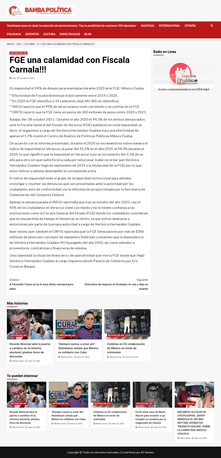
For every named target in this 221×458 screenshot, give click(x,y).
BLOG (87, 34)
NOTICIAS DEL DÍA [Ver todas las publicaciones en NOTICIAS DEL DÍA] (18, 53)
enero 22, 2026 (34, 361)
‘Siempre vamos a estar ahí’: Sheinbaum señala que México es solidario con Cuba (78, 348)
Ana (14, 78)
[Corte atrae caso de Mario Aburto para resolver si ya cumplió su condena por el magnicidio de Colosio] (152, 395)
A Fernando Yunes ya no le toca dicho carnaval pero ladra (44, 284)
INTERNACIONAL (169, 25)
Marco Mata (185, 438)
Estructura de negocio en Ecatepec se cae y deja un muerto (113, 284)
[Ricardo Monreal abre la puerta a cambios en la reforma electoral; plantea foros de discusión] (30, 324)
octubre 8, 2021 (27, 78)
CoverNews (129, 452)
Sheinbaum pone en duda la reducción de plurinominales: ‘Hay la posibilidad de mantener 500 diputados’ (72, 25)
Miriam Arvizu (18, 361)
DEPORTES (32, 34)
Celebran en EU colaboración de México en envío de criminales (126, 348)
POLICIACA (14, 34)
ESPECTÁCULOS (70, 34)
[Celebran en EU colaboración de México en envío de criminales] (127, 324)
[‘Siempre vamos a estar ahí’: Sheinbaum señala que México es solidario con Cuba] (79, 324)
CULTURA (49, 34)
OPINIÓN (190, 25)
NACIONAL (148, 25)
